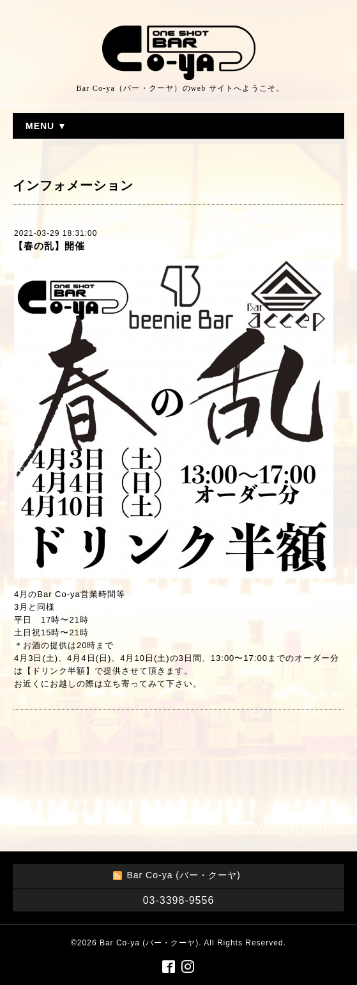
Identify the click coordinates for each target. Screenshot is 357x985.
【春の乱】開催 (49, 245)
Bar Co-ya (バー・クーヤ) (149, 942)
